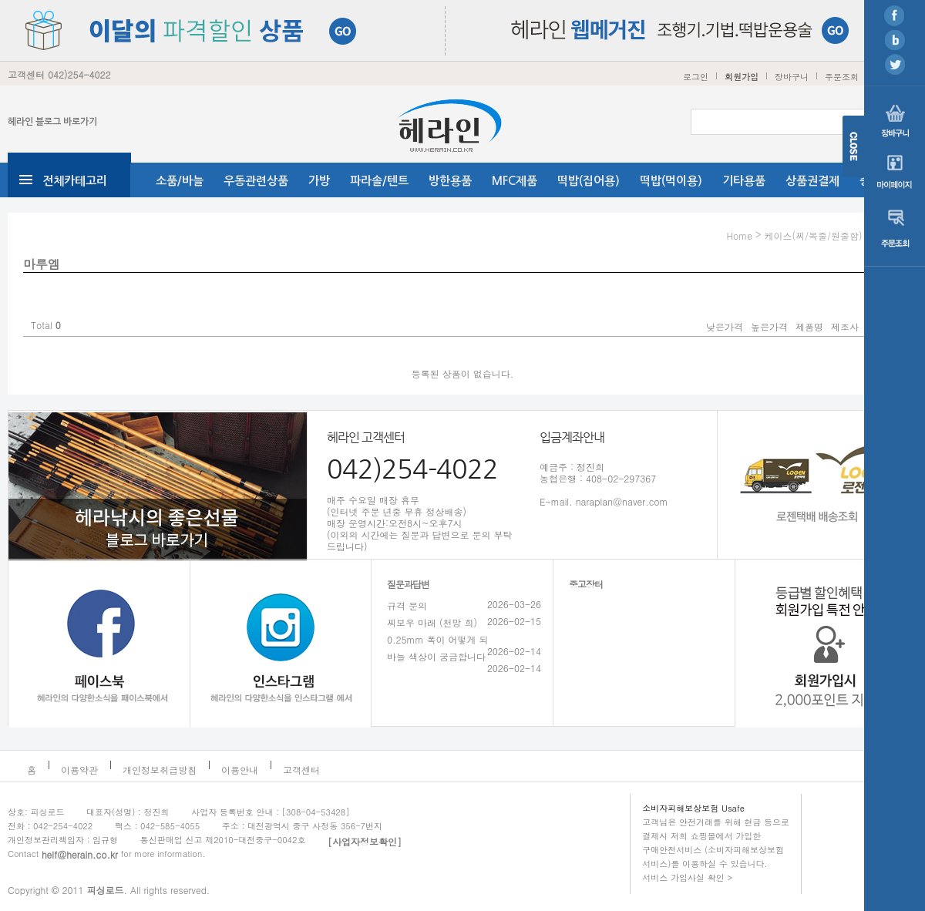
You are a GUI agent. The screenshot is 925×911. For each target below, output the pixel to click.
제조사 (845, 326)
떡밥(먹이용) (671, 181)
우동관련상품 (256, 181)
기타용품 (743, 181)
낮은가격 (724, 326)
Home (739, 235)
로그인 (695, 76)
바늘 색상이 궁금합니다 (436, 656)
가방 (319, 181)
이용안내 (239, 769)
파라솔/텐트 (379, 181)
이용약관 (79, 769)
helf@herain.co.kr (80, 854)
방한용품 (450, 181)
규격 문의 (407, 605)
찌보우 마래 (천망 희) (432, 622)
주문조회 (842, 76)
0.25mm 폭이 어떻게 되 (438, 639)
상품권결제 (812, 181)
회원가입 (741, 76)
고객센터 (301, 769)
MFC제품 (514, 181)
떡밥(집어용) (588, 181)
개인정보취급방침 (160, 769)
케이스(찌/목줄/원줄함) (813, 235)
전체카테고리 (74, 181)
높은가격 (769, 326)
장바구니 (792, 76)
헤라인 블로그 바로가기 (52, 121)
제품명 (809, 326)
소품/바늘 (180, 181)
